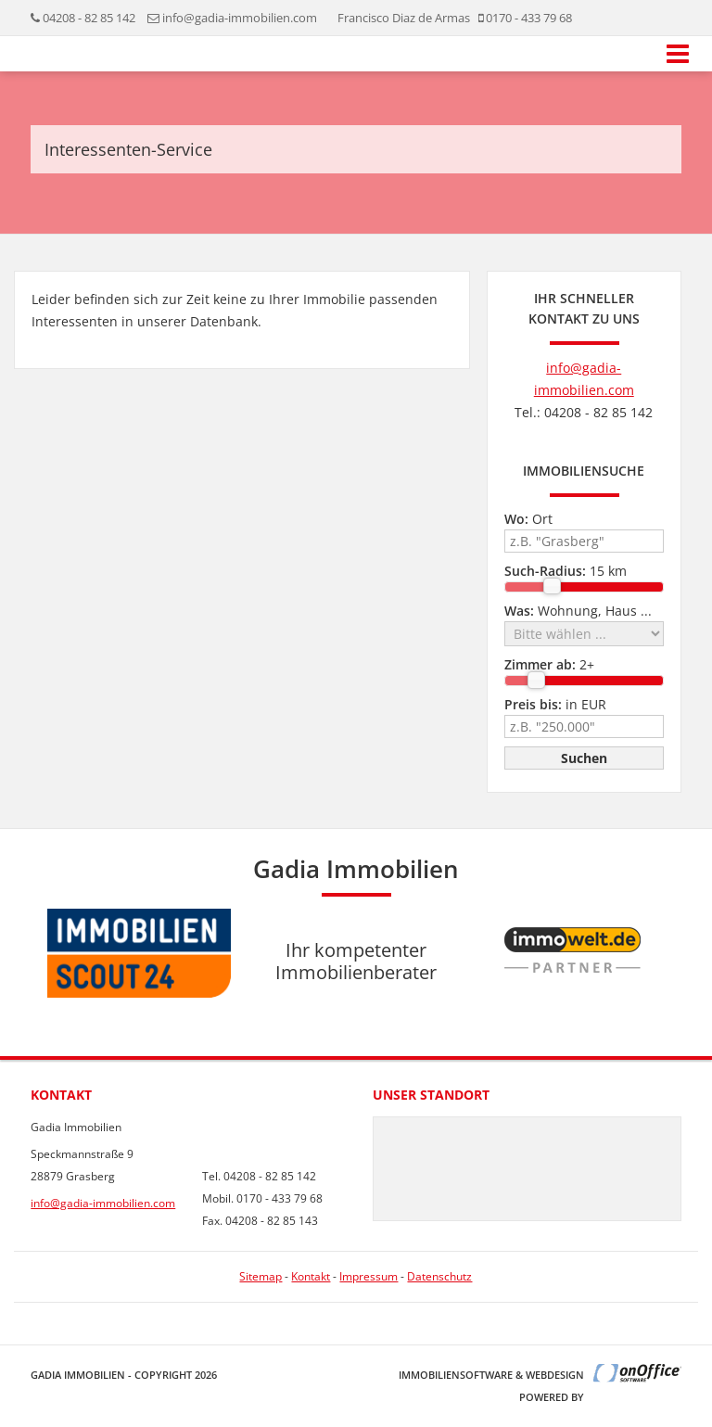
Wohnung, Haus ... (578, 610)
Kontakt (310, 1276)
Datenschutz (439, 1276)
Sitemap (260, 1276)
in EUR (555, 704)
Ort (528, 519)
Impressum (368, 1276)
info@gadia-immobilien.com (239, 17)
